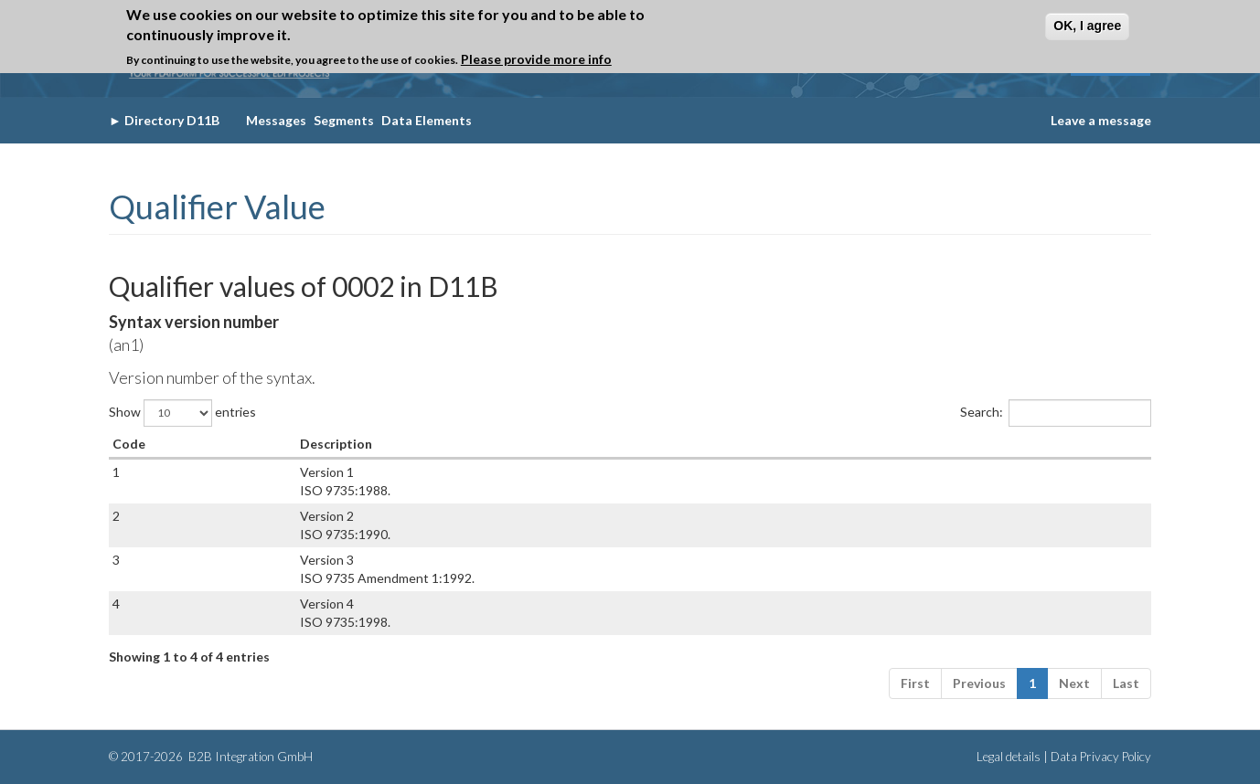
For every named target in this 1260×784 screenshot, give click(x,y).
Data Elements (426, 120)
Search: (1055, 413)
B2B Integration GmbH (249, 756)
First (915, 683)
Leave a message (1101, 120)
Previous (979, 683)
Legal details (1009, 756)
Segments (344, 120)
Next (1074, 683)
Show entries (182, 413)
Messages (276, 120)
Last (1126, 683)
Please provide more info (536, 59)
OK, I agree (1087, 25)
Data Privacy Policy (1101, 756)
